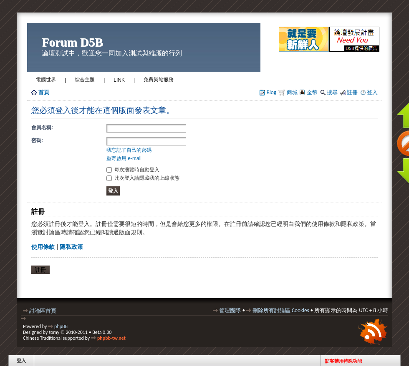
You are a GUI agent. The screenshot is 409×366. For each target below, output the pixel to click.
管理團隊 (230, 310)
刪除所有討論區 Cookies (280, 310)
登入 (372, 92)
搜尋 (332, 92)
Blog (271, 92)
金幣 (312, 92)
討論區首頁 (42, 310)
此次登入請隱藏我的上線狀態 (142, 178)
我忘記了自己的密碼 (128, 150)
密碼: (37, 140)
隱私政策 (71, 246)
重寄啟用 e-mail (123, 158)
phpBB (61, 326)
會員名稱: (42, 127)
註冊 (352, 92)
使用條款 (43, 246)
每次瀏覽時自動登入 (132, 170)
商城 (291, 92)
